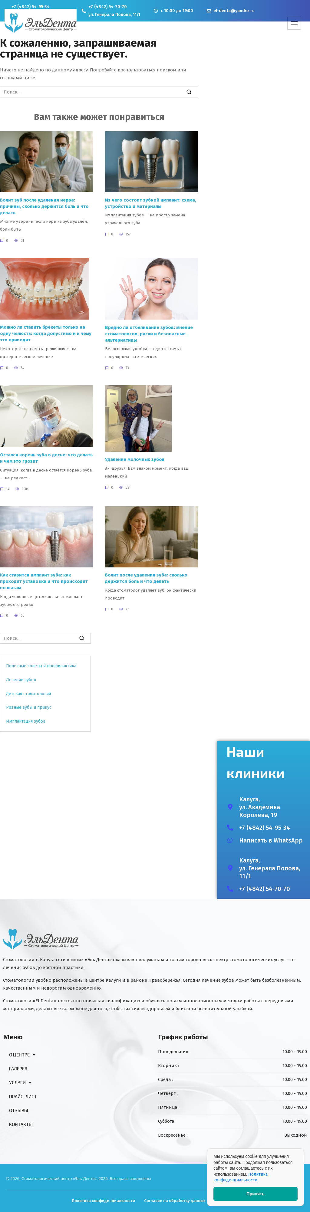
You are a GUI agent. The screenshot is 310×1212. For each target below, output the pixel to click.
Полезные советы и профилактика (41, 665)
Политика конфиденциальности (103, 1200)
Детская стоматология (28, 693)
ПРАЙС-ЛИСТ (23, 1096)
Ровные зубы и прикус (28, 707)
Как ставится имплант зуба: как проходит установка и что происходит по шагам (44, 581)
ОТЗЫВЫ (18, 1110)
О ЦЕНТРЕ (22, 1054)
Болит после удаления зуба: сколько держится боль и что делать (146, 578)
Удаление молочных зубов (135, 459)
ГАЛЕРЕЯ (18, 1068)
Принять (255, 1193)
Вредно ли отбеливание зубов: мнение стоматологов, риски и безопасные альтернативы (149, 333)
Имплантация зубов (25, 721)
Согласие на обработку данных (175, 1200)
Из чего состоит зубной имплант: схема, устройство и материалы (150, 203)
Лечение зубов (21, 679)
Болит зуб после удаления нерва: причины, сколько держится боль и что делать (44, 206)
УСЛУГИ (20, 1082)
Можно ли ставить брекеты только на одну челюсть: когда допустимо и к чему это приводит (45, 333)
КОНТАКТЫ (21, 1124)
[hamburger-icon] (294, 23)
